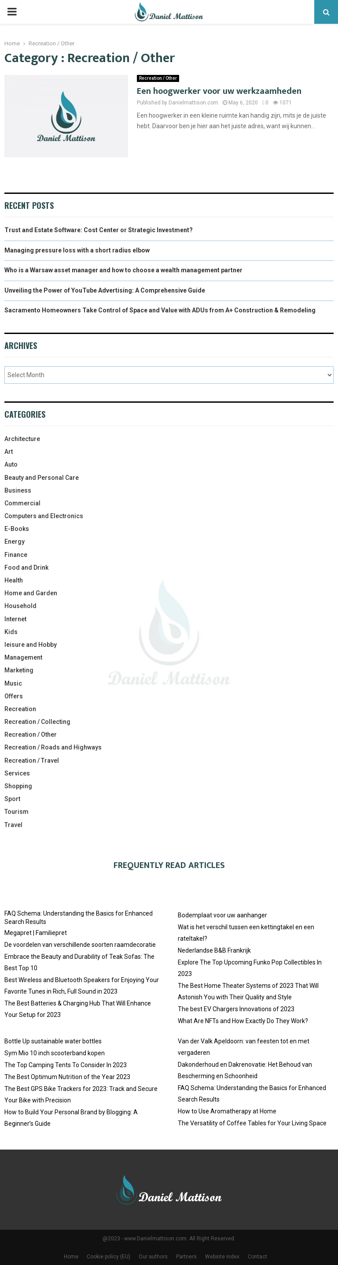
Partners (186, 1257)
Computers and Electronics (43, 515)
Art (8, 451)
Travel (13, 824)
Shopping (18, 786)
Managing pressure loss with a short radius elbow (77, 250)
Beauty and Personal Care (41, 477)
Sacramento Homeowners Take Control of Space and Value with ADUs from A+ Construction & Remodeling (160, 310)
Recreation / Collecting (37, 721)
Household (20, 605)
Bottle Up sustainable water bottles (53, 1041)
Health (13, 580)
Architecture (22, 438)
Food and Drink (26, 567)
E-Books (16, 528)
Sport (12, 798)
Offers (13, 696)
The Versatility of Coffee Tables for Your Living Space (252, 1123)
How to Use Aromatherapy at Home (227, 1111)
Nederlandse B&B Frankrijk (214, 950)
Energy (14, 541)
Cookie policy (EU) (108, 1257)
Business (17, 490)
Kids (11, 631)
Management (23, 657)
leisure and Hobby (30, 644)
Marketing (18, 670)
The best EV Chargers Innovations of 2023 (236, 1009)
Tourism (16, 811)
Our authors (153, 1257)
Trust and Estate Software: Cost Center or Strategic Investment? (98, 230)
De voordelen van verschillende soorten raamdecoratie (80, 944)
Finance (15, 554)
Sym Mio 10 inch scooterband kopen (54, 1053)
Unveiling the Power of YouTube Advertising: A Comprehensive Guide (104, 290)
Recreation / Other (158, 78)
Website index (222, 1257)
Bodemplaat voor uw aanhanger (222, 915)
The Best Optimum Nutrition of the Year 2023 (67, 1076)
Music (13, 683)
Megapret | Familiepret (35, 932)
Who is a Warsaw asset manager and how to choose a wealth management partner (123, 270)
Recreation (20, 708)
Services (17, 773)
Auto (11, 464)
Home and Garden (30, 593)
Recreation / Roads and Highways (53, 747)
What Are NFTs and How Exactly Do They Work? (243, 1020)
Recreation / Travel (31, 760)
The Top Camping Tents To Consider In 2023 (65, 1064)
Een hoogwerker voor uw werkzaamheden (219, 91)
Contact (257, 1257)
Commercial (22, 503)
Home (71, 1257)
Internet (15, 619)
